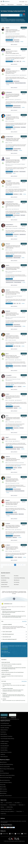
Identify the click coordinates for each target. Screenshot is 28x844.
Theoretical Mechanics (9, 236)
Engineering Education (16, 105)
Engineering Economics (16, 107)
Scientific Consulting (5, 727)
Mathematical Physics (17, 326)
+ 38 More (23, 107)
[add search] (21, 15)
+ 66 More (22, 303)
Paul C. (7, 415)
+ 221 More (11, 367)
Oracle (14, 346)
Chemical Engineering (17, 282)
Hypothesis (2, 19)
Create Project (24, 27)
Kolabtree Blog (4, 833)
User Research (3, 580)
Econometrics (17, 41)
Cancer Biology (23, 127)
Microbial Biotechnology (9, 490)
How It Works (17, 802)
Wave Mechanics (16, 234)
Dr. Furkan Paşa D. (9, 136)
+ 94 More (23, 61)
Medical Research (4, 756)
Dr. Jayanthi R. (9, 375)
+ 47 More (7, 84)
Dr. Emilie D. (8, 69)
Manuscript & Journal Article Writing (7, 775)
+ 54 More (22, 346)
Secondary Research (5, 745)
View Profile (3, 33)
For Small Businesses (5, 723)
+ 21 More (23, 282)
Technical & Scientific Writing (6, 777)
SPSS (21, 194)
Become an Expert (12, 715)
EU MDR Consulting (4, 741)
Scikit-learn (19, 386)
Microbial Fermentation (17, 489)
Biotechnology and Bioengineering (7, 768)
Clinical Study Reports (4, 773)
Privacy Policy (19, 811)
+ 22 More (23, 386)
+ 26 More (21, 41)
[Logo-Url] (6, 1)
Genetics (2, 771)
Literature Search (8, 469)
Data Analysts (11, 4)
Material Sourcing (8, 173)
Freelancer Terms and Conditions (7, 811)
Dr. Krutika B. (8, 477)
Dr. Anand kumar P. (9, 201)
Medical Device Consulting (6, 752)
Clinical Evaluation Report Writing (7, 738)
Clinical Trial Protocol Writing (6, 782)
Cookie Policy (3, 813)
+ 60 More (24, 557)
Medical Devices (3, 762)
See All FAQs (24, 621)
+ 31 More (24, 194)
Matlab (18, 61)
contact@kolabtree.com (15, 719)
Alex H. (7, 353)
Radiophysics (15, 537)
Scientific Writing (4, 743)
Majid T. (7, 437)
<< (1, 564)
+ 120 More (19, 537)
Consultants (19, 4)
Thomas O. (8, 243)
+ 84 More (15, 236)
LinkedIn (24, 833)
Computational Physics (9, 326)
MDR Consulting (3, 789)
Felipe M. (7, 27)
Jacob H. (7, 265)
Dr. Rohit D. (8, 523)
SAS (17, 346)
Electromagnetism (9, 537)
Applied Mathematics (9, 257)
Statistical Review (4, 730)
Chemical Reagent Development (18, 447)
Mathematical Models (17, 257)
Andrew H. (8, 456)
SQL (20, 61)
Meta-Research (16, 580)
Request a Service (4, 715)
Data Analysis (15, 194)
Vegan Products (15, 171)
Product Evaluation (22, 171)
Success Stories (9, 802)
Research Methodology (12, 19)
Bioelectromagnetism (16, 535)
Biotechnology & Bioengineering (19, 490)
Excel (19, 346)
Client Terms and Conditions (6, 809)
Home (2, 802)
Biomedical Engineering (5, 780)
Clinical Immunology (16, 127)
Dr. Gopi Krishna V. (9, 224)
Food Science (3, 732)
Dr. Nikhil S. (8, 545)
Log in (26, 1)
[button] (14, 624)
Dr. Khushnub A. (9, 92)
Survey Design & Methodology (20, 19)
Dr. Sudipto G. (8, 115)
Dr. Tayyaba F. (8, 181)
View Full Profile (14, 44)
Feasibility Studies (4, 582)
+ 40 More (14, 173)
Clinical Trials (2, 784)
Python (14, 61)
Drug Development (16, 81)
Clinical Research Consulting (6, 736)
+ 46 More (7, 492)
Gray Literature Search (5, 586)
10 (22, 564)
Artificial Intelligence (16, 215)
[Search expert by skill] (11, 15)
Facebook (17, 833)
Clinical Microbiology (9, 150)
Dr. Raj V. (7, 394)
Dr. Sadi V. (8, 334)
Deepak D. (8, 500)
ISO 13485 (15, 512)
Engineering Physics (9, 107)
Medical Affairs (3, 786)
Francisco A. (8, 49)
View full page (24, 681)
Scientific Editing (4, 750)
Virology (7, 367)
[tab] (14, 624)
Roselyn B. (8, 158)
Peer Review (6, 19)
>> (1, 566)
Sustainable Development (10, 41)
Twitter (11, 833)
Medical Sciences (3, 791)
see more (12, 38)
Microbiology (15, 150)
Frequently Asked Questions (6, 719)
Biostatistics (8, 429)
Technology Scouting (9, 61)
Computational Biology (17, 148)
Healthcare (3, 754)
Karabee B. (8, 311)
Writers (3, 4)
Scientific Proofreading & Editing (6, 764)
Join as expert (21, 1)
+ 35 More (13, 469)
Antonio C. (8, 290)
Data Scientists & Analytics (6, 725)
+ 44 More (22, 257)
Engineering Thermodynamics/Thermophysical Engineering (15, 280)
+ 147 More (8, 515)
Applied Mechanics (22, 234)
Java (17, 303)
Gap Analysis (16, 584)
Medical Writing (4, 734)
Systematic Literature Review (6, 795)
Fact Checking (16, 582)
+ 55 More (23, 326)
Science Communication (5, 766)
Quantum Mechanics (16, 324)
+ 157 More (20, 150)
